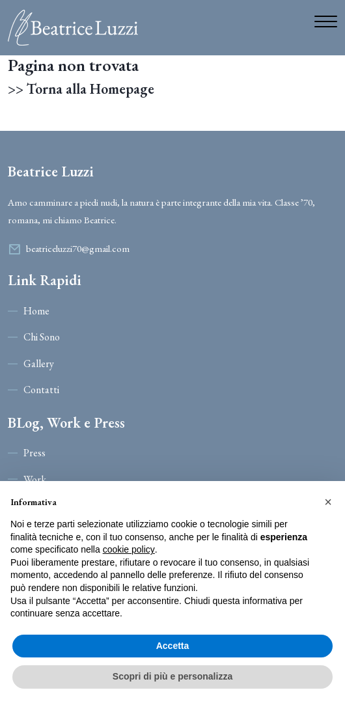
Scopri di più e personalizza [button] (172, 676)
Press (34, 453)
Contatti (41, 389)
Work (34, 479)
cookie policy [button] (129, 549)
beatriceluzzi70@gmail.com (78, 248)
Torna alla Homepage (90, 89)
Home (36, 311)
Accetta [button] (172, 646)
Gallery (38, 363)
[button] (328, 501)
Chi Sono (41, 337)
